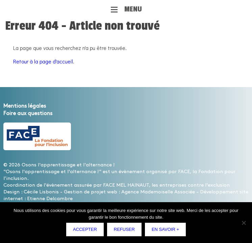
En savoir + (165, 229)
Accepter (85, 229)
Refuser (124, 229)
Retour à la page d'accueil (43, 61)
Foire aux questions (27, 113)
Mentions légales (24, 106)
